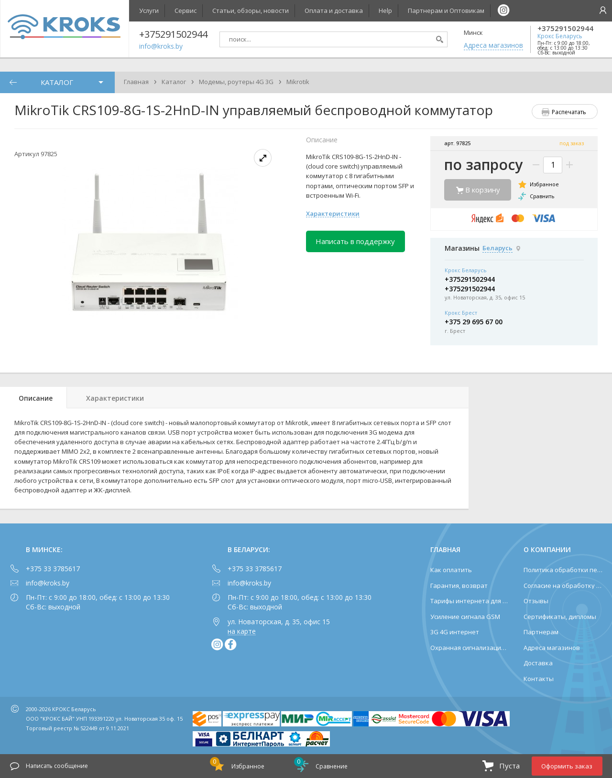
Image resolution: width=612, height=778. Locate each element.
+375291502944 (565, 28)
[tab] (33, 397)
